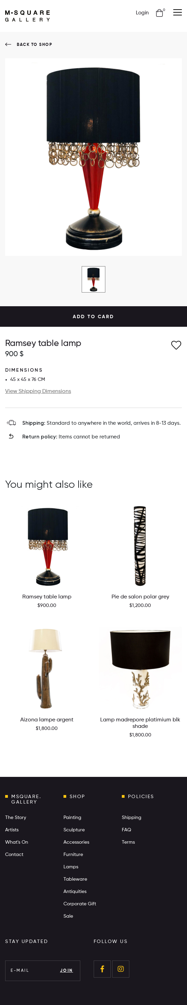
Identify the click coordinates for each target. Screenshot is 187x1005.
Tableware (75, 879)
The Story (15, 817)
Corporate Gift (79, 904)
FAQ (126, 830)
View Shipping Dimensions (38, 391)
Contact (14, 854)
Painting (72, 817)
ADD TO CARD (93, 316)
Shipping (131, 817)
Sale (68, 916)
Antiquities (74, 891)
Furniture (73, 854)
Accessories (76, 842)
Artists (12, 830)
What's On (16, 842)
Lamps (70, 867)
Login (142, 12)
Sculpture (74, 830)
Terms (128, 842)
